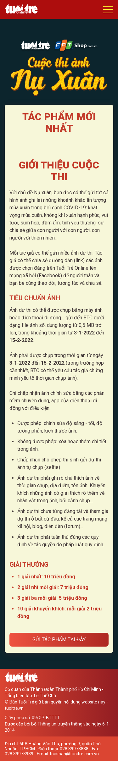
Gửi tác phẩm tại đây (59, 639)
